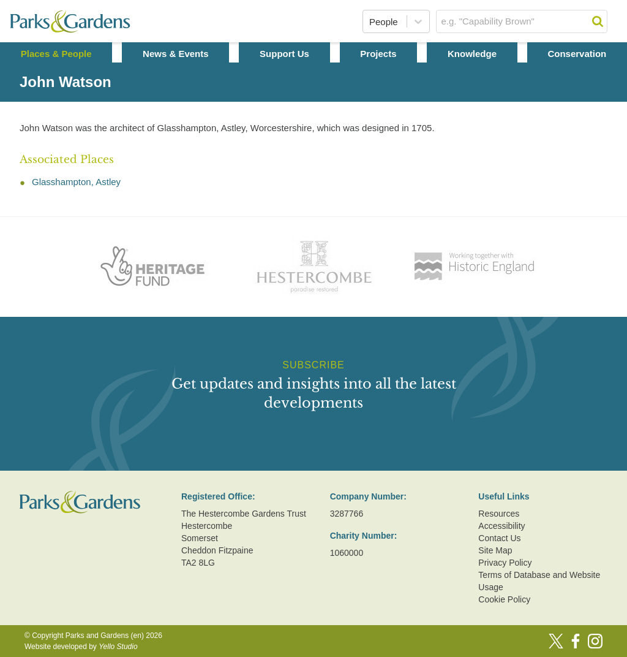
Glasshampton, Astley (76, 182)
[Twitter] (556, 641)
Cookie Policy (504, 599)
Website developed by (81, 646)
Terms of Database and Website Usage (539, 581)
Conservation (576, 53)
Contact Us (499, 538)
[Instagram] (595, 641)
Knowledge (472, 53)
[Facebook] (575, 641)
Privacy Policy (504, 563)
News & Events (176, 53)
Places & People (56, 53)
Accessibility (501, 526)
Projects (378, 53)
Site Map (495, 550)
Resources (498, 513)
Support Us (284, 53)
